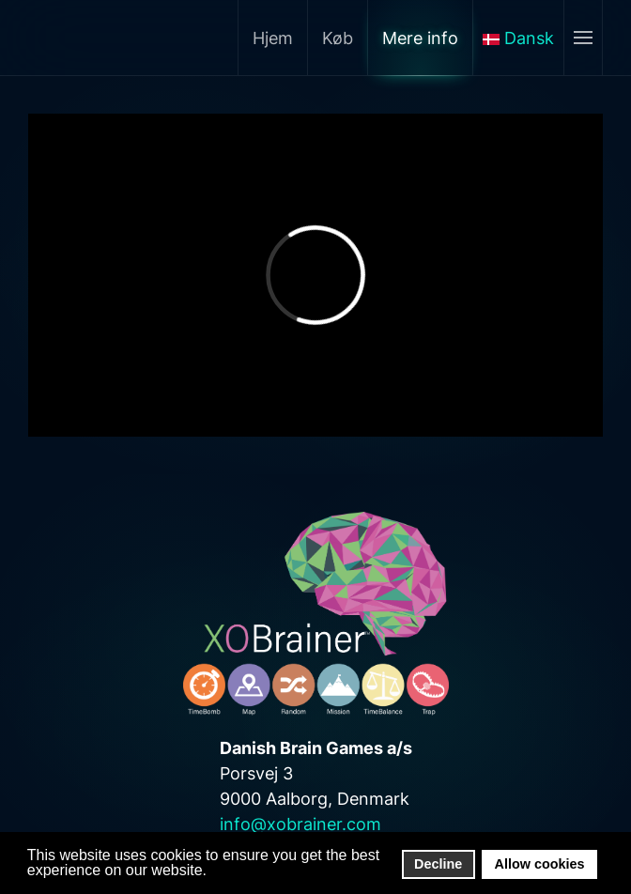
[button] (211, 871)
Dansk (518, 38)
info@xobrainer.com (300, 824)
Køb (337, 38)
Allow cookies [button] (540, 863)
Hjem (273, 38)
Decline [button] (438, 863)
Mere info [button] (420, 38)
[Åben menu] (582, 37)
